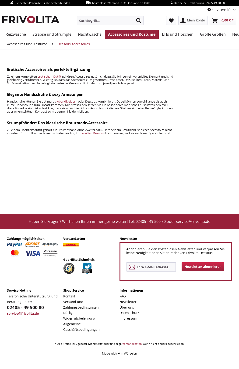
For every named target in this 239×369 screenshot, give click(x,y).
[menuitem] (110, 20)
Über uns (127, 307)
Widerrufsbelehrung (79, 318)
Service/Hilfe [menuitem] (219, 9)
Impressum (128, 318)
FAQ (123, 296)
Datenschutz (129, 312)
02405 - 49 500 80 (25, 307)
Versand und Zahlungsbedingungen (81, 305)
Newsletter (128, 302)
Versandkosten (132, 344)
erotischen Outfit (49, 76)
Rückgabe (70, 312)
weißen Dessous (93, 133)
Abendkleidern (67, 101)
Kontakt (69, 296)
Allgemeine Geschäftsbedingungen (81, 327)
